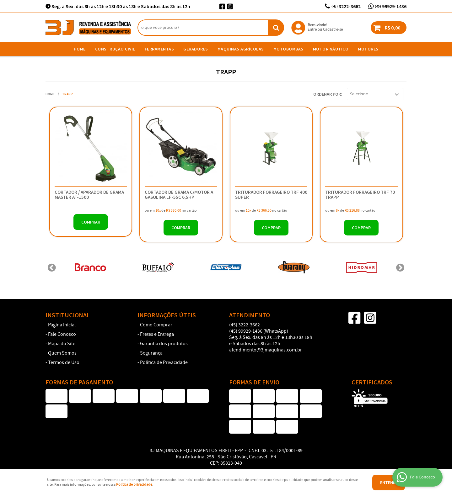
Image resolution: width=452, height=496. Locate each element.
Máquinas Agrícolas (241, 49)
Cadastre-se (333, 29)
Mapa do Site (61, 344)
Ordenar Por (327, 94)
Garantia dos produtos (164, 344)
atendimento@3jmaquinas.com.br (265, 350)
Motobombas (288, 49)
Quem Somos (62, 353)
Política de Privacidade (164, 363)
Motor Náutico (331, 49)
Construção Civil (115, 49)
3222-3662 (346, 6)
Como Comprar (156, 325)
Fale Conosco (62, 334)
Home (80, 49)
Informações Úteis (166, 315)
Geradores (195, 49)
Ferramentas (159, 49)
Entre (312, 29)
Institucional (68, 315)
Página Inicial (62, 325)
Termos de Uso (63, 363)
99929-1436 (390, 6)
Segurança (151, 353)
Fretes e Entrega (157, 334)
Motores (368, 49)
